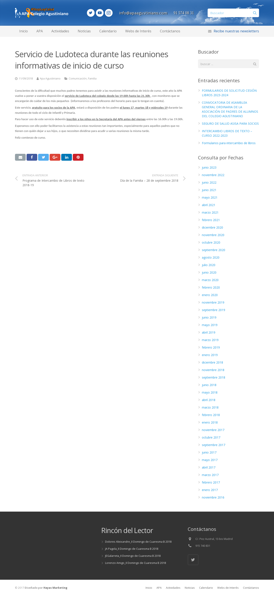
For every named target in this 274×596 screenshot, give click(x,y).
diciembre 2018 (212, 362)
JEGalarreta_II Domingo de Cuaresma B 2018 (133, 556)
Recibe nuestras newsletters (236, 31)
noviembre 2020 (213, 235)
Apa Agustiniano (50, 78)
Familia (92, 78)
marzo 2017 (210, 475)
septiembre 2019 (213, 310)
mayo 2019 (209, 325)
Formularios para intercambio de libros (229, 143)
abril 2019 (208, 332)
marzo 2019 (210, 340)
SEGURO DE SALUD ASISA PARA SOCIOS (230, 123)
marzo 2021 (210, 212)
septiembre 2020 (213, 250)
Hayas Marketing (55, 588)
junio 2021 (209, 190)
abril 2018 (208, 400)
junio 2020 (209, 272)
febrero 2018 (211, 415)
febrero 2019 (211, 347)
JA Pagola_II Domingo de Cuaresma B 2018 (131, 549)
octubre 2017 (211, 437)
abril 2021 (208, 205)
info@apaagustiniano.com (151, 12)
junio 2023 (209, 167)
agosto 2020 (210, 257)
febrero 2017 (211, 482)
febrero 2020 (211, 287)
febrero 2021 (211, 220)
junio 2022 (209, 182)
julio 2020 (208, 265)
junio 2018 (209, 385)
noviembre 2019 (213, 302)
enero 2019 (210, 355)
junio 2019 (209, 317)
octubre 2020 (211, 242)
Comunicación (78, 78)
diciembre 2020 (212, 227)
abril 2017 (208, 467)
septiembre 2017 (213, 445)
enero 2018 (210, 422)
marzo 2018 (210, 407)
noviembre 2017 (213, 430)
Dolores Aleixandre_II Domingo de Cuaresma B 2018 (138, 542)
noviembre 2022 (213, 175)
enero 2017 (210, 490)
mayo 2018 (209, 392)
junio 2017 (209, 452)
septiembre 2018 (213, 377)
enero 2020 (210, 295)
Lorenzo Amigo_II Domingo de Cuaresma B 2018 (135, 563)
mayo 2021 (209, 197)
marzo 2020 (210, 280)
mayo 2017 (209, 460)
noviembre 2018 (213, 370)
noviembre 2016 (213, 497)
